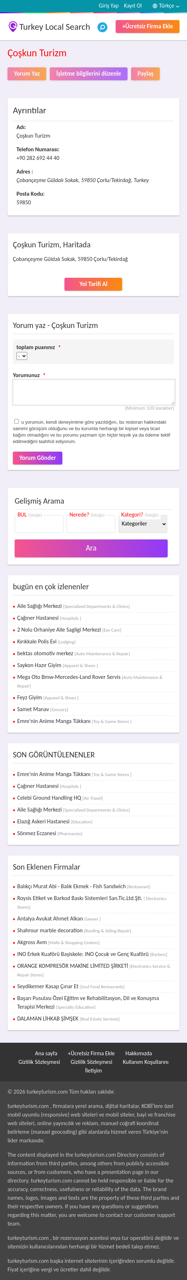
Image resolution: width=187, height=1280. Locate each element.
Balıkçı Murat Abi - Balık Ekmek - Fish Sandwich (83, 886)
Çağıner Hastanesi (49, 617)
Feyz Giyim (47, 697)
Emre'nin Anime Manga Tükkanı (74, 721)
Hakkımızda (138, 1053)
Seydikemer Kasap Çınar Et (71, 986)
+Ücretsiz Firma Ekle (147, 26)
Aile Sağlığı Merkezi (73, 606)
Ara (91, 548)
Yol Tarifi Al (93, 284)
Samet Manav (42, 709)
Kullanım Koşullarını (145, 1061)
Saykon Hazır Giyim (57, 665)
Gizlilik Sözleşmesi (39, 1061)
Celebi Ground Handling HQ (60, 797)
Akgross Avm (58, 942)
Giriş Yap (109, 5)
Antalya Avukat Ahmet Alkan (59, 918)
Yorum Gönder (37, 458)
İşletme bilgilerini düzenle (88, 73)
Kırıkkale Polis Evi (46, 641)
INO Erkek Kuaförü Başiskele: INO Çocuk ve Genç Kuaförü (92, 954)
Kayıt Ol (133, 5)
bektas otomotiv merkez (73, 653)
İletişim (93, 1070)
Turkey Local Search (54, 26)
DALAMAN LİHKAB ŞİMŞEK (68, 1018)
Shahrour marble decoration (74, 930)
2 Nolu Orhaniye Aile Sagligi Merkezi (69, 629)
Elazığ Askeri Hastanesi (54, 821)
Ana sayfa (46, 1053)
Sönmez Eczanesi (49, 833)
